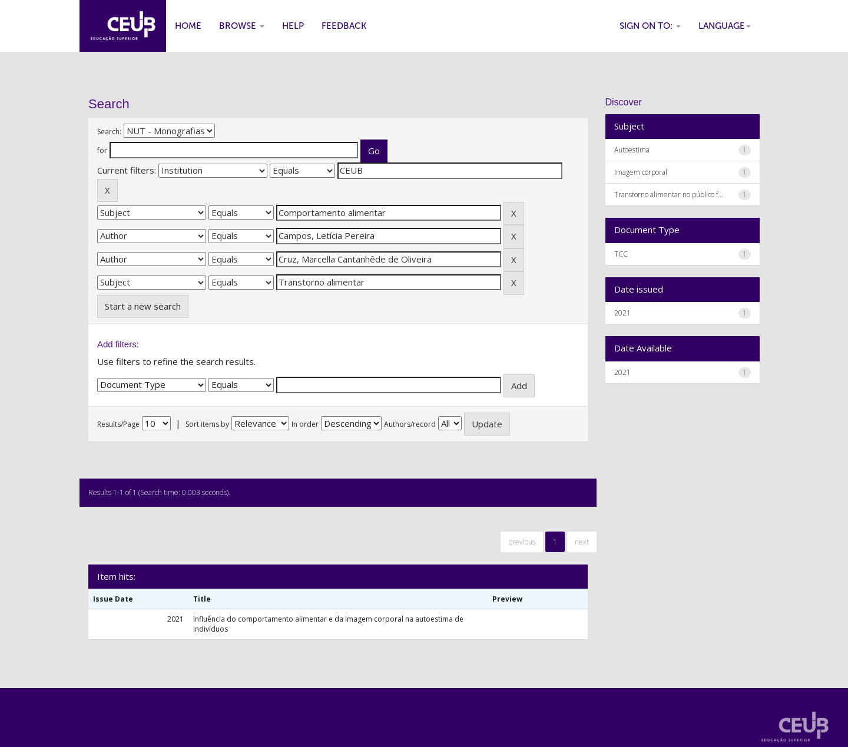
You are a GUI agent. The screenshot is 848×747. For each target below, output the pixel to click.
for (102, 150)
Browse (241, 26)
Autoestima (632, 150)
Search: (109, 132)
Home (188, 26)
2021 (622, 313)
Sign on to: (650, 26)
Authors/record (410, 424)
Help (293, 26)
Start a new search (143, 306)
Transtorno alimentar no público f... (668, 195)
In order (305, 424)
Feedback (344, 26)
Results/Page (118, 424)
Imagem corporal (640, 172)
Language (724, 26)
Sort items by (207, 424)
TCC (621, 254)
